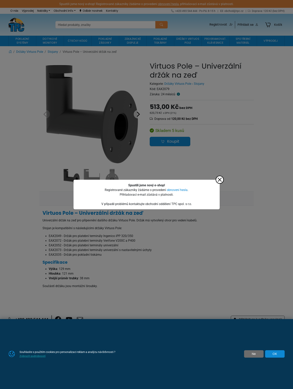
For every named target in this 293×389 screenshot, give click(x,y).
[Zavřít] (220, 180)
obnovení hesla (177, 190)
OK (275, 354)
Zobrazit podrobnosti (32, 356)
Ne (254, 354)
